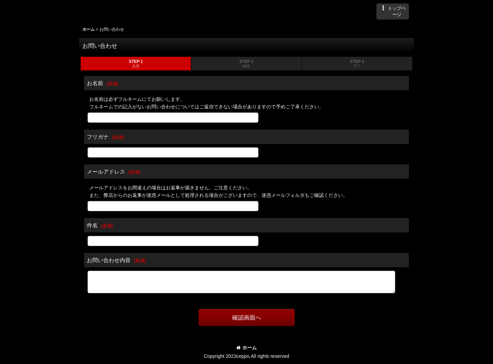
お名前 (95, 83)
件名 (92, 225)
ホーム (246, 347)
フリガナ (98, 137)
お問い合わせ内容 (109, 260)
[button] (392, 11)
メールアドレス (106, 171)
